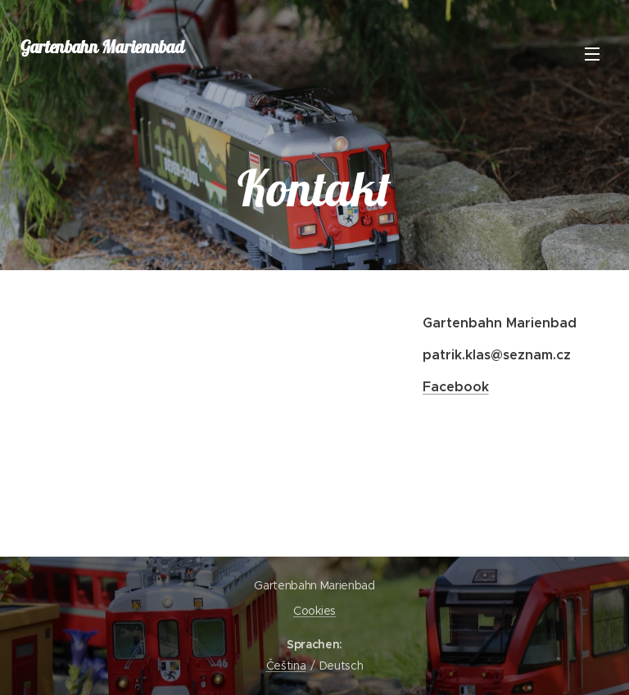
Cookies (314, 610)
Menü (592, 54)
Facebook (455, 386)
